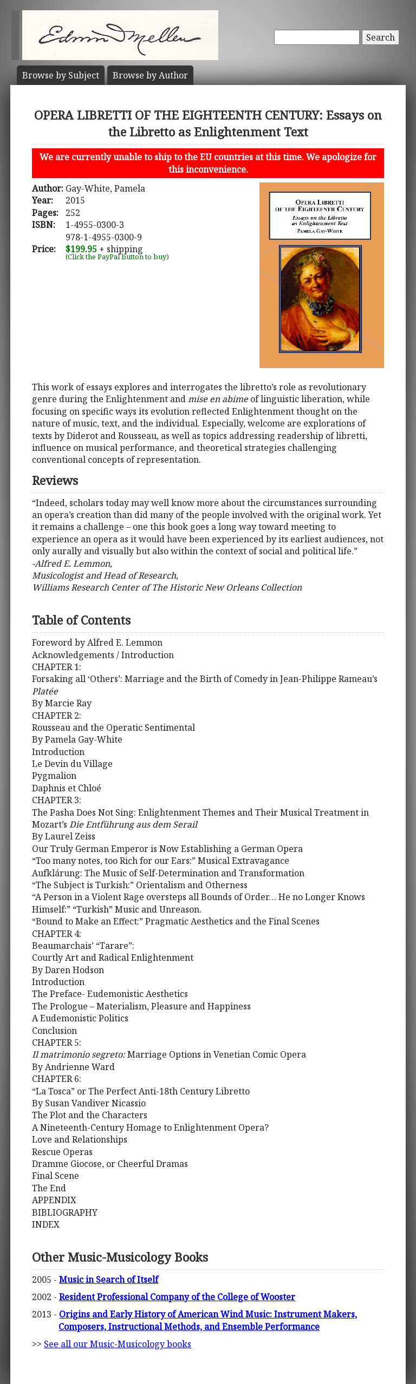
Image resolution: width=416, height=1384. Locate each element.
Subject (60, 75)
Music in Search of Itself (108, 1279)
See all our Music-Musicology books (117, 1344)
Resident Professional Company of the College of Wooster (177, 1297)
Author (150, 75)
